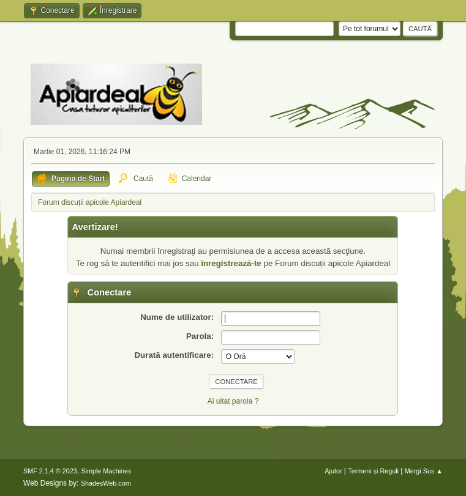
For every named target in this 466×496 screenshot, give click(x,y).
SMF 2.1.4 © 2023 (50, 471)
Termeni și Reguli (373, 471)
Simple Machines (106, 471)
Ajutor (333, 471)
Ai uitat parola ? (233, 401)
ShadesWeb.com (106, 483)
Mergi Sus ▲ (424, 471)
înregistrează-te (231, 263)
